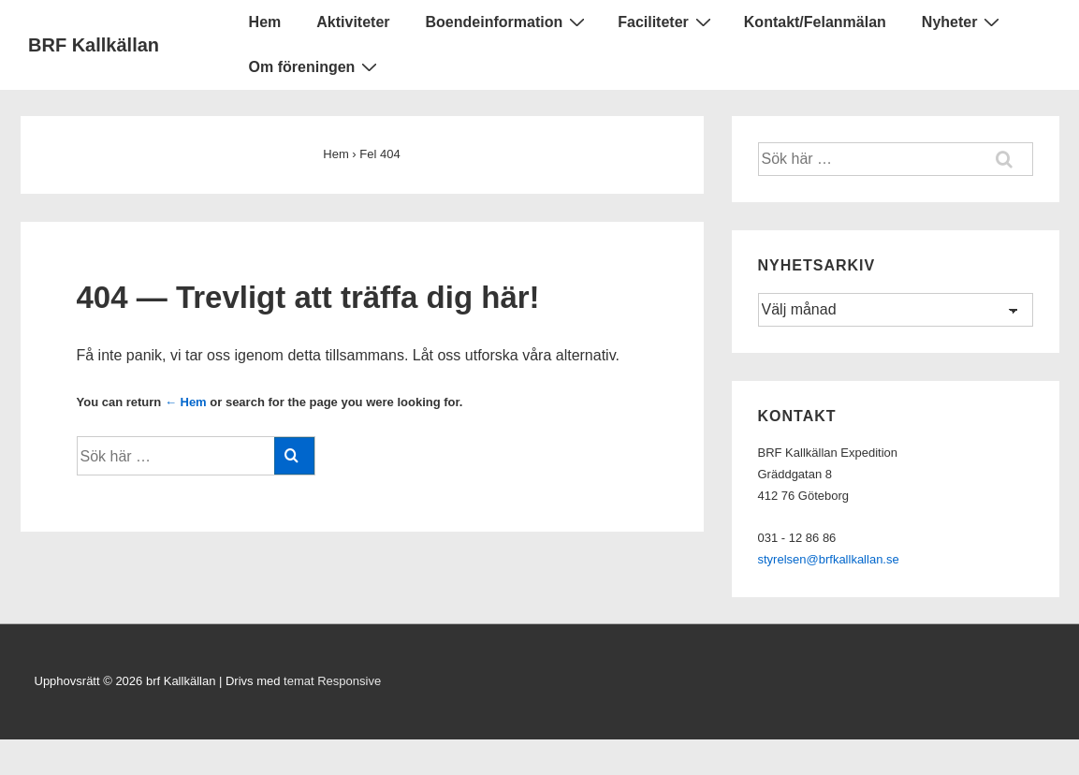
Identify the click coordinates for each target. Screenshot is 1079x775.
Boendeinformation (508, 21)
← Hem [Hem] (186, 402)
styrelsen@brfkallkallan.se (828, 559)
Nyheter (963, 21)
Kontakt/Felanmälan (815, 22)
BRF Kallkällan (93, 45)
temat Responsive (332, 681)
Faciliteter (667, 21)
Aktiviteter (352, 22)
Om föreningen (316, 66)
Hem (265, 22)
